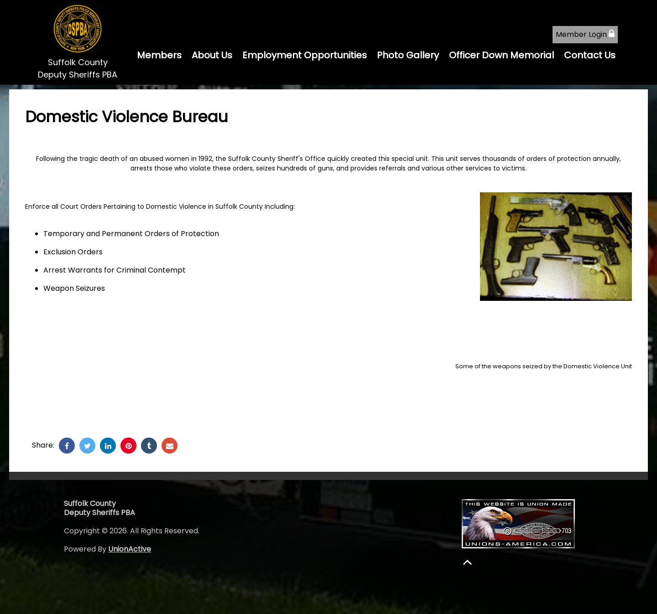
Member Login (585, 34)
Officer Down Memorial (501, 55)
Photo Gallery (408, 55)
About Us (212, 55)
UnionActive (129, 549)
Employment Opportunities (304, 55)
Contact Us (589, 55)
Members (159, 55)
